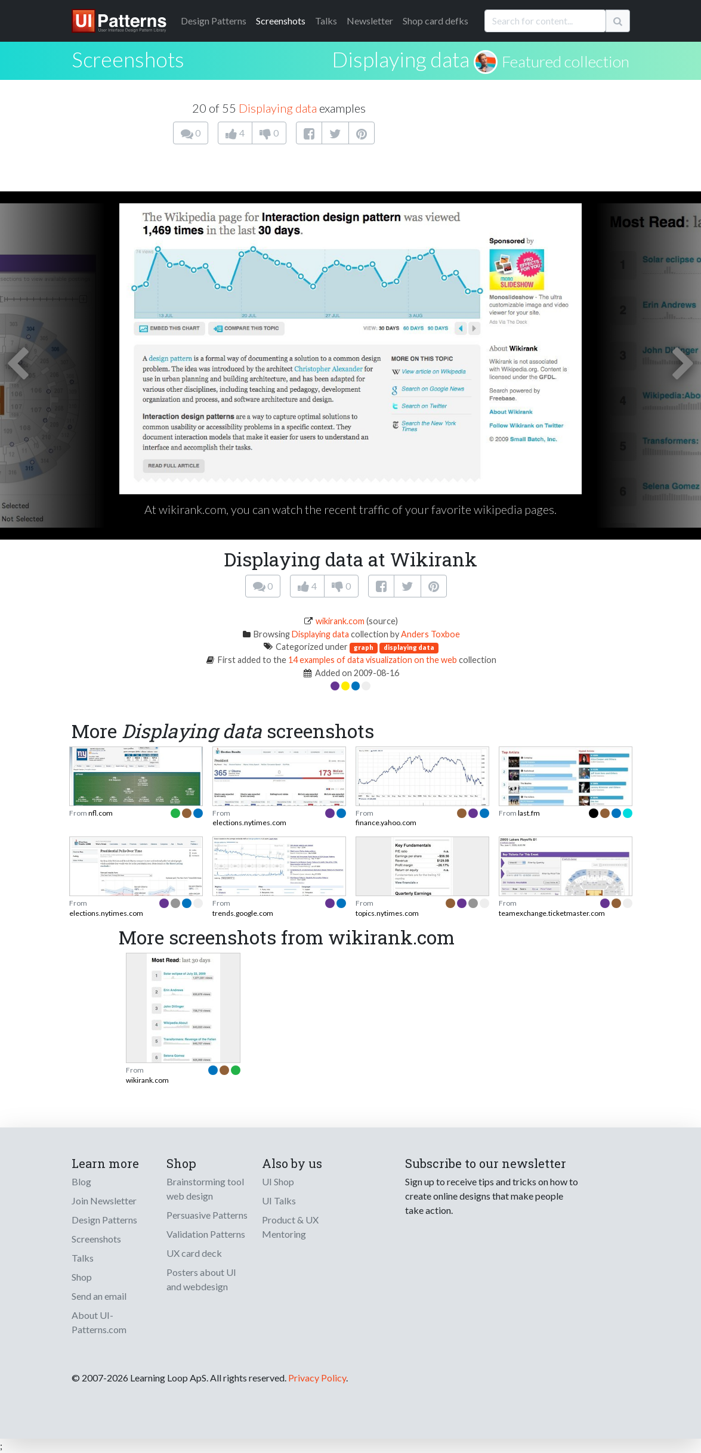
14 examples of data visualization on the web (372, 660)
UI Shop (278, 1181)
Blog (81, 1181)
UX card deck (194, 1253)
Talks (326, 20)
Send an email (99, 1296)
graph (363, 647)
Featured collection (565, 61)
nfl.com (100, 812)
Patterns (213, 20)
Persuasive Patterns (207, 1214)
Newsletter (370, 20)
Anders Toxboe (430, 634)
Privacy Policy (317, 1377)
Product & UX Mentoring (290, 1227)
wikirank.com (340, 621)
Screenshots (280, 20)
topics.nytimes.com (387, 913)
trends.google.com (242, 913)
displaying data (409, 647)
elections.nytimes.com (249, 822)
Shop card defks (435, 20)
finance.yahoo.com (386, 822)
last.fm (529, 812)
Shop (82, 1276)
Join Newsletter (104, 1200)
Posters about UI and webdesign (201, 1279)
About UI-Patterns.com (99, 1322)
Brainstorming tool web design (205, 1188)
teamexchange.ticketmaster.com (552, 913)
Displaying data (401, 59)
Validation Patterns (205, 1234)
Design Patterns (104, 1219)
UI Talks (279, 1200)
